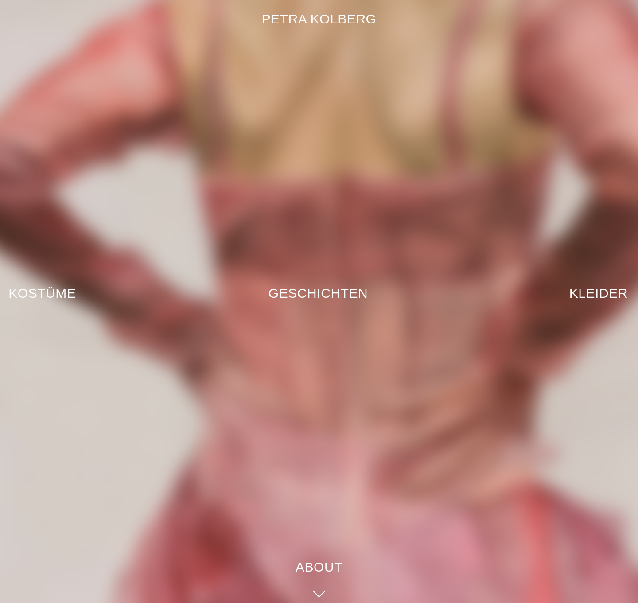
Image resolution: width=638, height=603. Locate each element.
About (319, 567)
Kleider (598, 293)
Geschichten (318, 293)
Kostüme (42, 293)
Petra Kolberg (318, 19)
